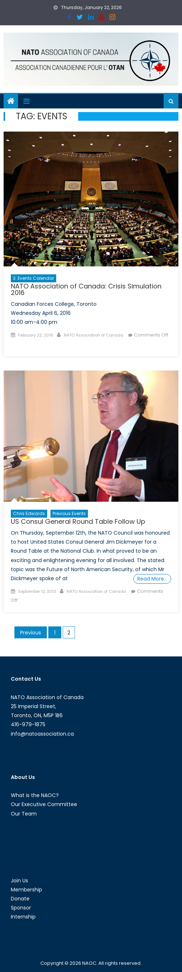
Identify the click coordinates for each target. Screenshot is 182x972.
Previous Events (69, 513)
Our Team (24, 813)
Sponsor (21, 907)
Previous (30, 632)
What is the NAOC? (35, 795)
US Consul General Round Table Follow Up (78, 521)
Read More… (152, 578)
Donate (20, 898)
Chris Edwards (29, 513)
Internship (23, 916)
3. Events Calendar (33, 278)
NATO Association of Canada (93, 335)
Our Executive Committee (44, 804)
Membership (26, 889)
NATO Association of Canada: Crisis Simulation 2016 (86, 289)
